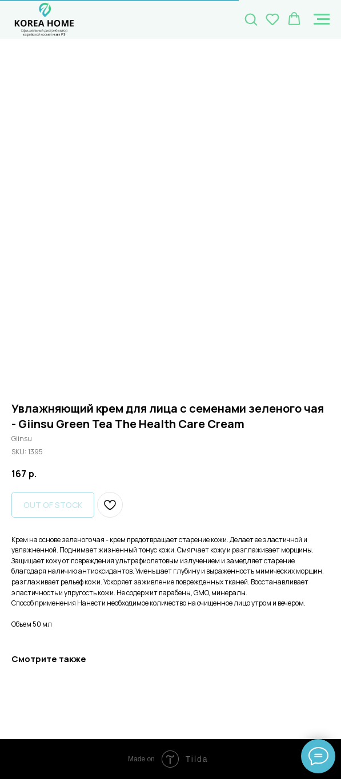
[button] (251, 19)
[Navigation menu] (322, 19)
